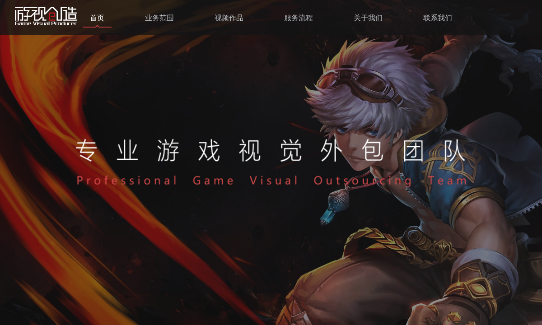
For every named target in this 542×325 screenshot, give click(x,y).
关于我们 (368, 18)
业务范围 (159, 18)
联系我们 (437, 18)
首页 (97, 18)
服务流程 (298, 18)
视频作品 (229, 18)
